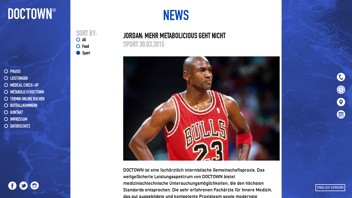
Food (85, 46)
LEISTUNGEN (19, 78)
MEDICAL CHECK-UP (24, 85)
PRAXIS (15, 71)
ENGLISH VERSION (330, 187)
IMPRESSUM (18, 119)
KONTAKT (16, 112)
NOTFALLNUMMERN (23, 105)
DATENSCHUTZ (20, 126)
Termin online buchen (27, 99)
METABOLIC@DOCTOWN (27, 92)
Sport (86, 53)
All (84, 40)
